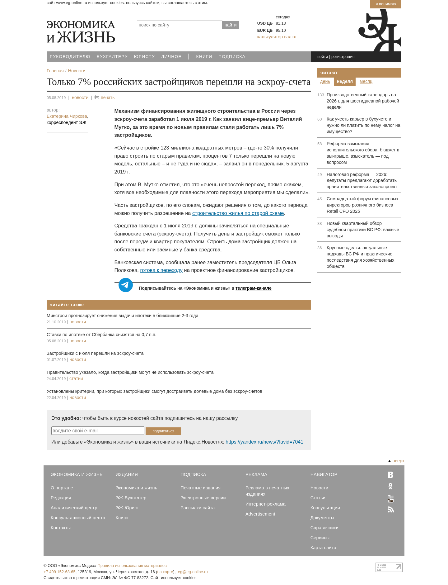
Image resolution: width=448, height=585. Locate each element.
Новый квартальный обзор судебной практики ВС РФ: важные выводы (363, 229)
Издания (127, 474)
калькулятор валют (277, 36)
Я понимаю (386, 4)
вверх (396, 460)
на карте (165, 571)
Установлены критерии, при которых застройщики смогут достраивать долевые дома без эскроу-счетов (154, 391)
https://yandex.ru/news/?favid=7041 (264, 442)
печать (105, 97)
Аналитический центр (74, 507)
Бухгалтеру (112, 56)
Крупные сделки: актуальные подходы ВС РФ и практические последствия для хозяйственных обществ (360, 257)
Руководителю (70, 56)
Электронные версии (203, 497)
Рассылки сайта (197, 507)
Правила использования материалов (132, 565)
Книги (204, 56)
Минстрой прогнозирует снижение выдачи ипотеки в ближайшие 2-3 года (122, 315)
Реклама (256, 474)
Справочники (324, 527)
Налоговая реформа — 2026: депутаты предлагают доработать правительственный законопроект (362, 180)
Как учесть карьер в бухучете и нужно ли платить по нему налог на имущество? (363, 125)
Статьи (317, 497)
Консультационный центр (78, 517)
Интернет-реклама (265, 504)
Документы (322, 517)
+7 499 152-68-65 (60, 571)
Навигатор (324, 474)
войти (322, 56)
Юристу (144, 56)
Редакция (61, 497)
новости (80, 97)
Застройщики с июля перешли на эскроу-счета (95, 353)
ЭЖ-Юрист (127, 507)
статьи (76, 378)
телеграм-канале (254, 288)
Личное (171, 56)
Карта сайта (323, 547)
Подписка (231, 56)
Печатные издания (200, 487)
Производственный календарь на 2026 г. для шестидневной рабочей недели (363, 101)
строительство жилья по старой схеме (238, 213)
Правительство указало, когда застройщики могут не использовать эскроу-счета (130, 372)
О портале (62, 487)
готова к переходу (161, 270)
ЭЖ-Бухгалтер (131, 497)
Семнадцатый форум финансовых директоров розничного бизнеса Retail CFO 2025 (362, 205)
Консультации (325, 507)
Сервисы (320, 537)
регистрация (343, 56)
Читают (329, 72)
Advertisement (260, 513)
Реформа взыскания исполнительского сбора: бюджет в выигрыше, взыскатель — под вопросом (363, 153)
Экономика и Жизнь (77, 474)
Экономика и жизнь (136, 487)
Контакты (61, 527)
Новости (319, 487)
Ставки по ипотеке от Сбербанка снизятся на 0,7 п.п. (101, 334)
